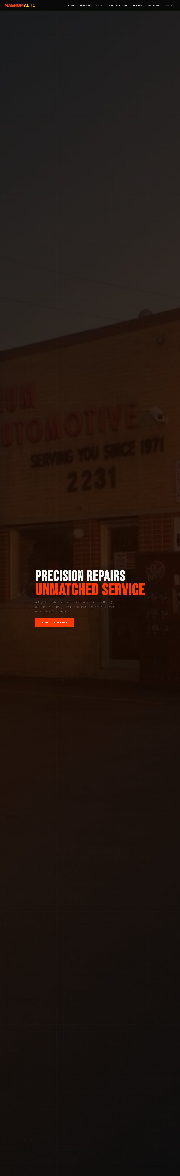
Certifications (118, 5)
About (100, 5)
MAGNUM (20, 5)
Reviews (138, 5)
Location (153, 5)
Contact (170, 5)
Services (85, 5)
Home (71, 5)
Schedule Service (55, 622)
